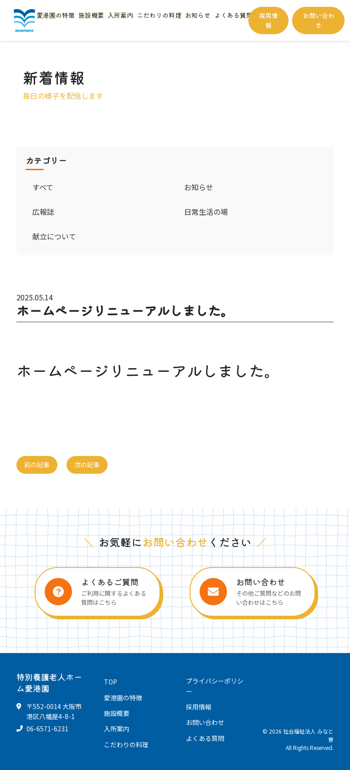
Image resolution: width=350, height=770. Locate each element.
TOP (110, 681)
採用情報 (268, 20)
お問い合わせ (319, 20)
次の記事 (87, 464)
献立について (54, 236)
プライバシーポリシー (214, 685)
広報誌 (43, 211)
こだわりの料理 (159, 15)
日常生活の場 (206, 211)
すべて (42, 187)
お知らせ (198, 15)
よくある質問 (233, 15)
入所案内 (120, 15)
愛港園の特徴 (55, 15)
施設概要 (91, 15)
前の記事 (37, 464)
